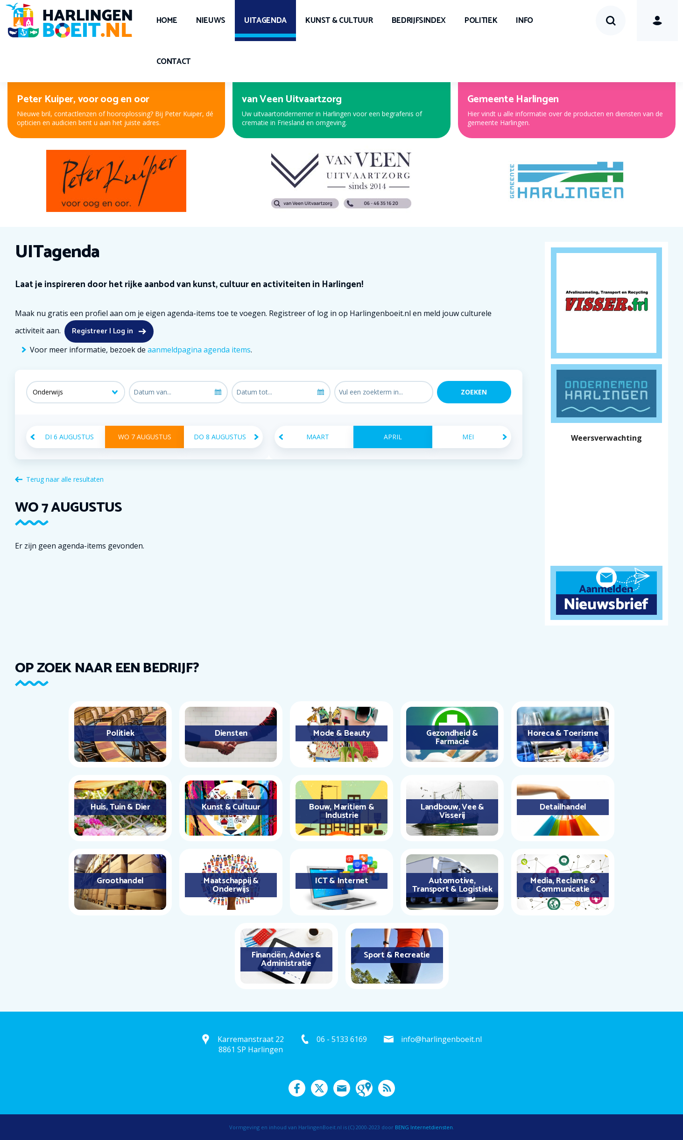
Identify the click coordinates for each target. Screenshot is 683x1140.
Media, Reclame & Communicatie (563, 885)
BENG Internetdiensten (424, 1127)
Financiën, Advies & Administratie (286, 959)
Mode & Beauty (341, 733)
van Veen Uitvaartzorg (292, 99)
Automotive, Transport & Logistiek (452, 885)
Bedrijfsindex (419, 20)
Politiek (481, 20)
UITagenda (265, 20)
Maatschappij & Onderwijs (231, 885)
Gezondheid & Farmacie (452, 737)
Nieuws (210, 20)
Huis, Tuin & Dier (120, 807)
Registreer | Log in (102, 331)
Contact (173, 61)
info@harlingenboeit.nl (441, 1039)
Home (167, 20)
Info (524, 20)
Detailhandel (562, 807)
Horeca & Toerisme (563, 733)
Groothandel (120, 881)
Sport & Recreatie (397, 955)
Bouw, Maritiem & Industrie (341, 811)
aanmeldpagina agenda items (199, 350)
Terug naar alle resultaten (65, 479)
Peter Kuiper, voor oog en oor (83, 99)
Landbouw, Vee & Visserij (452, 811)
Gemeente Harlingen (513, 99)
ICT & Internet (341, 881)
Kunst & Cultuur (339, 20)
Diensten (230, 733)
